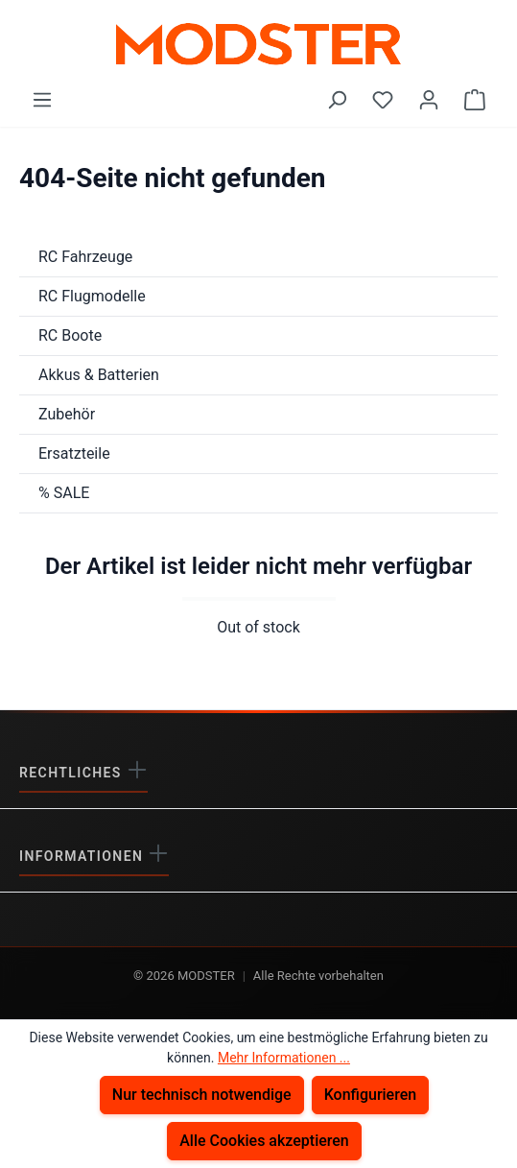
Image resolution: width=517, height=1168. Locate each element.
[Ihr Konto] (429, 100)
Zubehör (66, 414)
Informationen (83, 856)
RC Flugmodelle (92, 296)
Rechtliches (73, 772)
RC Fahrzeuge (85, 257)
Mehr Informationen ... (284, 1057)
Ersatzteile (74, 453)
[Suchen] (337, 100)
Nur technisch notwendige (202, 1094)
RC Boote (70, 335)
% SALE (63, 493)
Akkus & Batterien (98, 375)
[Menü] (42, 100)
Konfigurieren (370, 1094)
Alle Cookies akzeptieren (264, 1141)
